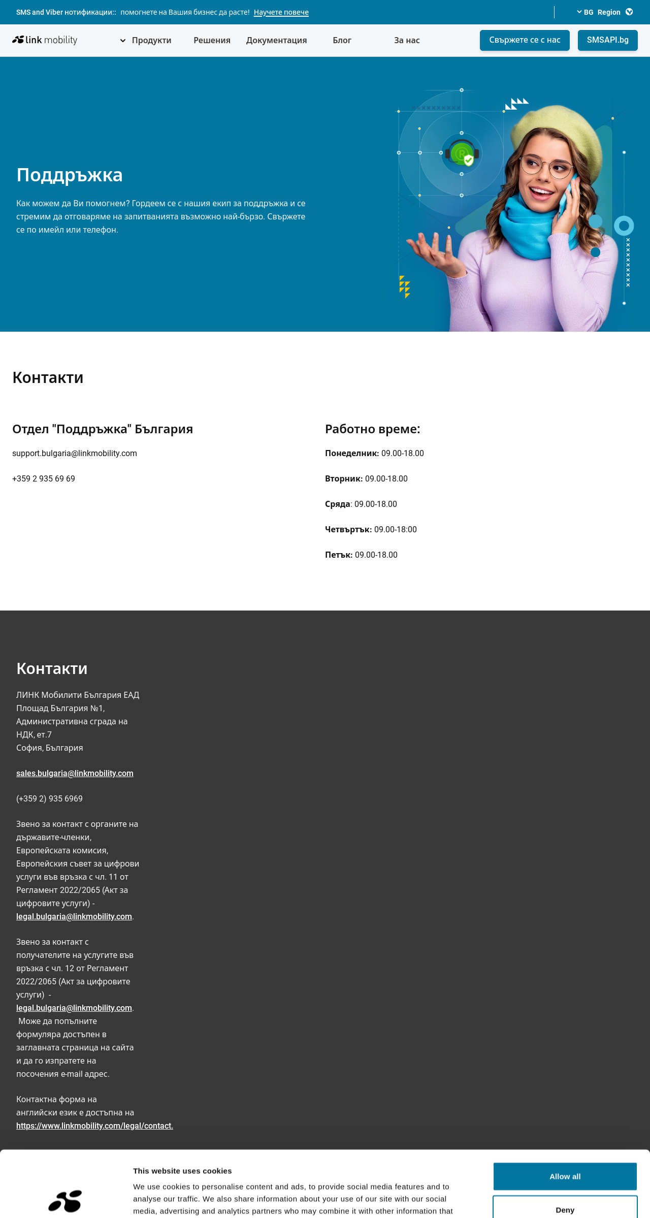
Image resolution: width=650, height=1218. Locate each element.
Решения (212, 40)
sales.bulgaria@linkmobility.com (75, 773)
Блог (342, 40)
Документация (276, 40)
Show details (533, 1198)
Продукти (152, 40)
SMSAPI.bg (608, 40)
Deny (565, 1143)
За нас (406, 40)
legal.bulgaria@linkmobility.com (74, 916)
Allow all (565, 1110)
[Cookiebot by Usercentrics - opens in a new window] (65, 1198)
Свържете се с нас (525, 40)
